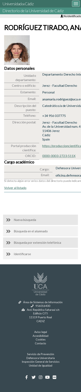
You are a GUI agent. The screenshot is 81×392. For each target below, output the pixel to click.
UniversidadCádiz (18, 3)
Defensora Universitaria (40, 358)
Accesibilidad (40, 335)
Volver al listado (15, 188)
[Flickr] (54, 377)
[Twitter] (33, 377)
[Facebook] (26, 377)
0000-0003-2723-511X (58, 156)
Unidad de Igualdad (40, 365)
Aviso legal (40, 332)
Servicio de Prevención (40, 354)
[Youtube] (47, 377)
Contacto (40, 343)
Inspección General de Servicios (40, 361)
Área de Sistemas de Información (40, 302)
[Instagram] (40, 377)
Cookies (41, 339)
